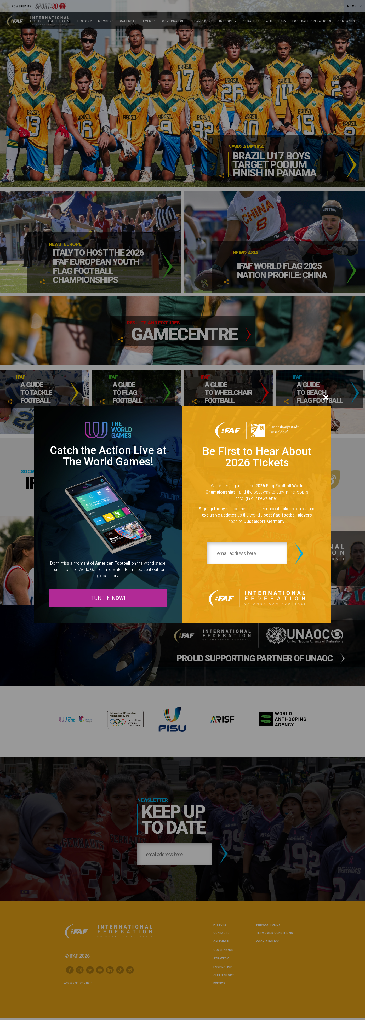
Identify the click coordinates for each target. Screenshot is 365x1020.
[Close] (326, 396)
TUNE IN (108, 598)
